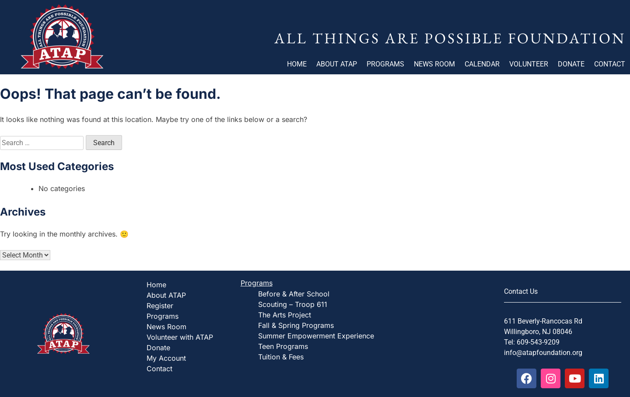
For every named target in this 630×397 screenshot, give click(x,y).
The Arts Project (284, 314)
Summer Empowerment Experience (316, 335)
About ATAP (336, 64)
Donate (571, 64)
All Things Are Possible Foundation (450, 38)
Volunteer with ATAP (180, 337)
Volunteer (528, 64)
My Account (166, 358)
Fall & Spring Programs (296, 325)
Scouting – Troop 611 (292, 304)
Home (297, 64)
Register (160, 305)
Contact (609, 64)
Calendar (482, 64)
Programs (385, 64)
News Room (434, 64)
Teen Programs (283, 346)
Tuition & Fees (281, 356)
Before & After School (293, 293)
